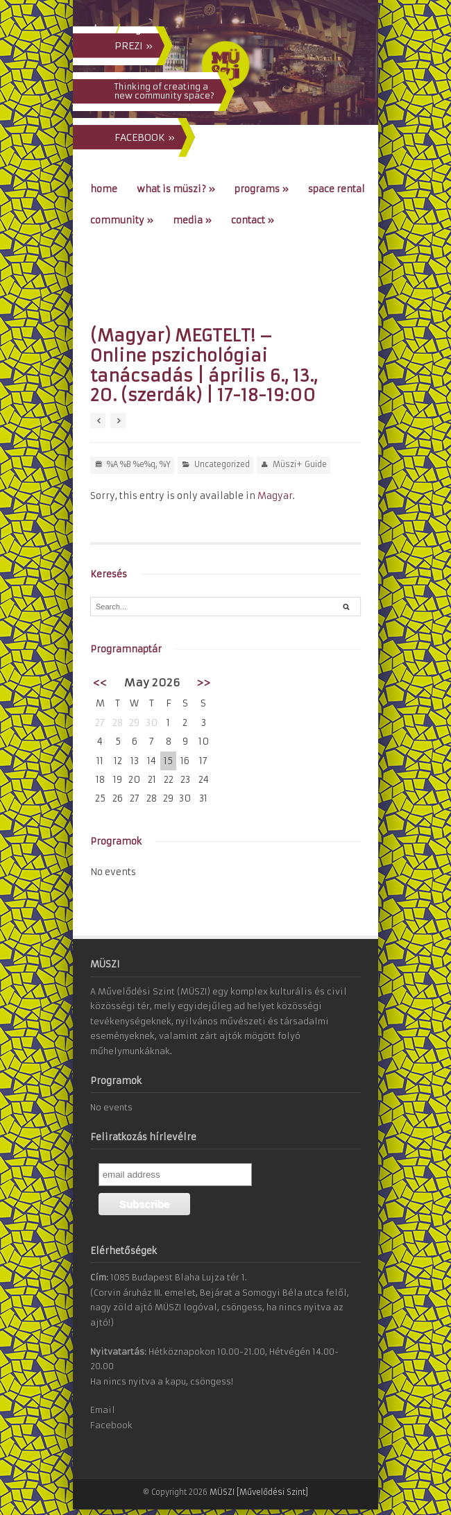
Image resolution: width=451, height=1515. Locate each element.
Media (192, 220)
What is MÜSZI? (176, 189)
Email (102, 1410)
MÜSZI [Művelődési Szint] (259, 1492)
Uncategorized (222, 464)
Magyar (275, 496)
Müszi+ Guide (300, 464)
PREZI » (133, 46)
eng (132, 29)
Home (103, 189)
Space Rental (336, 189)
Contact (252, 220)
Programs (262, 189)
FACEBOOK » (144, 137)
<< (100, 682)
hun (103, 29)
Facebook (111, 1425)
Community (121, 220)
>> (203, 682)
